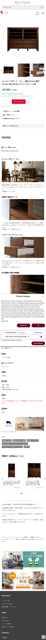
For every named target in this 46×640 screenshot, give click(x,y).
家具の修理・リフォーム (9, 607)
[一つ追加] (9, 101)
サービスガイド (6, 620)
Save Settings (38, 343)
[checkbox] (40, 337)
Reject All (23, 325)
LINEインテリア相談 (8, 627)
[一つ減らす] (9, 103)
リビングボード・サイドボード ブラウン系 (15, 443)
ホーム (4, 537)
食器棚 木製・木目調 (19, 440)
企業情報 (4, 637)
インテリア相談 (6, 623)
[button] (21, 493)
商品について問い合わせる (10, 126)
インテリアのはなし (7, 603)
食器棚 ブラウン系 (33, 440)
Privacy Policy (4, 321)
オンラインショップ (14, 537)
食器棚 (25, 537)
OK (38, 325)
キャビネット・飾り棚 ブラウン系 (12, 446)
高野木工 (26, 446)
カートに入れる (18, 101)
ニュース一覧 (5, 600)
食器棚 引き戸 (6, 440)
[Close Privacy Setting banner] (43, 296)
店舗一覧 (4, 617)
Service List (22, 332)
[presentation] (1, 70)
